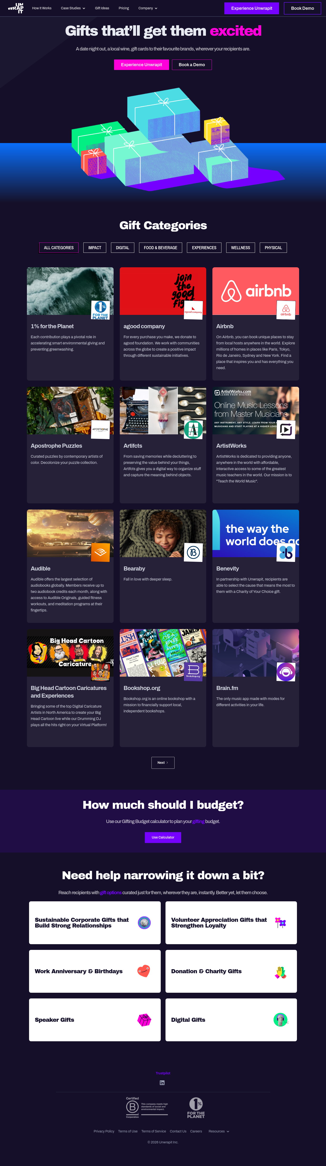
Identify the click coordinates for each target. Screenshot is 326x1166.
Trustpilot (163, 1073)
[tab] (59, 248)
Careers (196, 1131)
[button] (219, 1131)
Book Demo (302, 8)
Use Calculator (163, 837)
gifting (198, 821)
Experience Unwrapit (251, 8)
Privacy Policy (104, 1131)
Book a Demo (192, 64)
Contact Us (178, 1131)
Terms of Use (128, 1131)
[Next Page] (162, 763)
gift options (111, 892)
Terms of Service (153, 1131)
